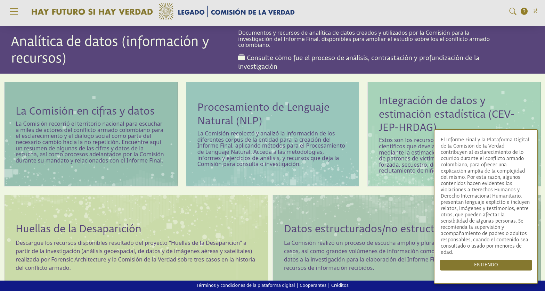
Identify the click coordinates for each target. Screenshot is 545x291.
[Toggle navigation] (14, 11)
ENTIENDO (486, 265)
